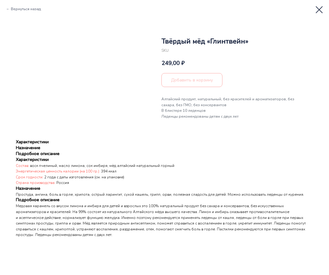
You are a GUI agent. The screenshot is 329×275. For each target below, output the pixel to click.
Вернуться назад (26, 9)
